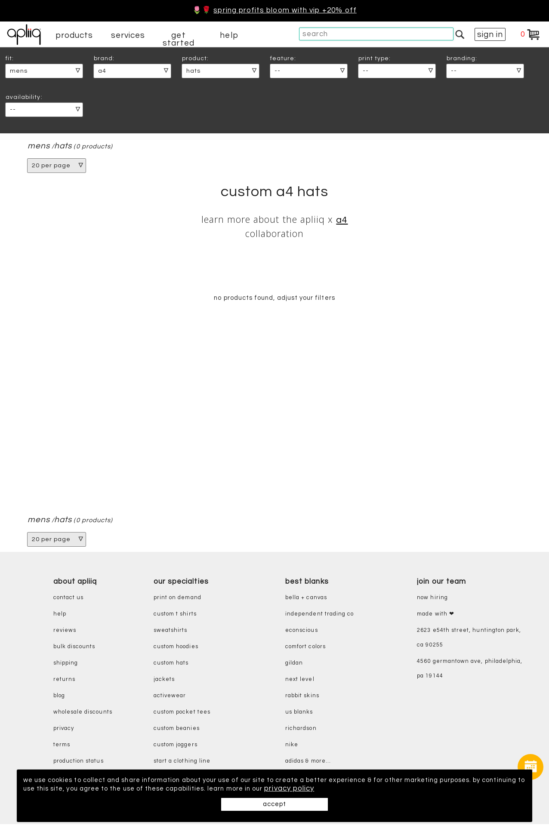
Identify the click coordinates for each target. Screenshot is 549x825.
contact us (68, 599)
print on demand (177, 599)
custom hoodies (176, 648)
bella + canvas (306, 599)
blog (59, 697)
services (128, 35)
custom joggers (175, 746)
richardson (301, 730)
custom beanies (177, 730)
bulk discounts (74, 648)
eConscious (301, 631)
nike (291, 746)
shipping (65, 664)
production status (78, 762)
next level (300, 680)
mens (39, 146)
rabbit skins (302, 697)
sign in (490, 34)
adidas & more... (308, 762)
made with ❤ (435, 615)
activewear (170, 697)
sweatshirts (171, 631)
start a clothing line (182, 762)
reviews (64, 631)
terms (61, 746)
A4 (342, 220)
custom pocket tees (182, 713)
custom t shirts (175, 615)
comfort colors (305, 648)
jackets (164, 680)
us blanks (299, 713)
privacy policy (426, 789)
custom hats (171, 664)
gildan (294, 664)
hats (64, 146)
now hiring (432, 599)
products (74, 35)
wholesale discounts (82, 713)
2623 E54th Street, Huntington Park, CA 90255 (469, 639)
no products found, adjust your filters (274, 298)
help (229, 35)
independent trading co (319, 615)
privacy (63, 730)
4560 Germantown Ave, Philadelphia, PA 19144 (469, 670)
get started (178, 39)
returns (64, 680)
